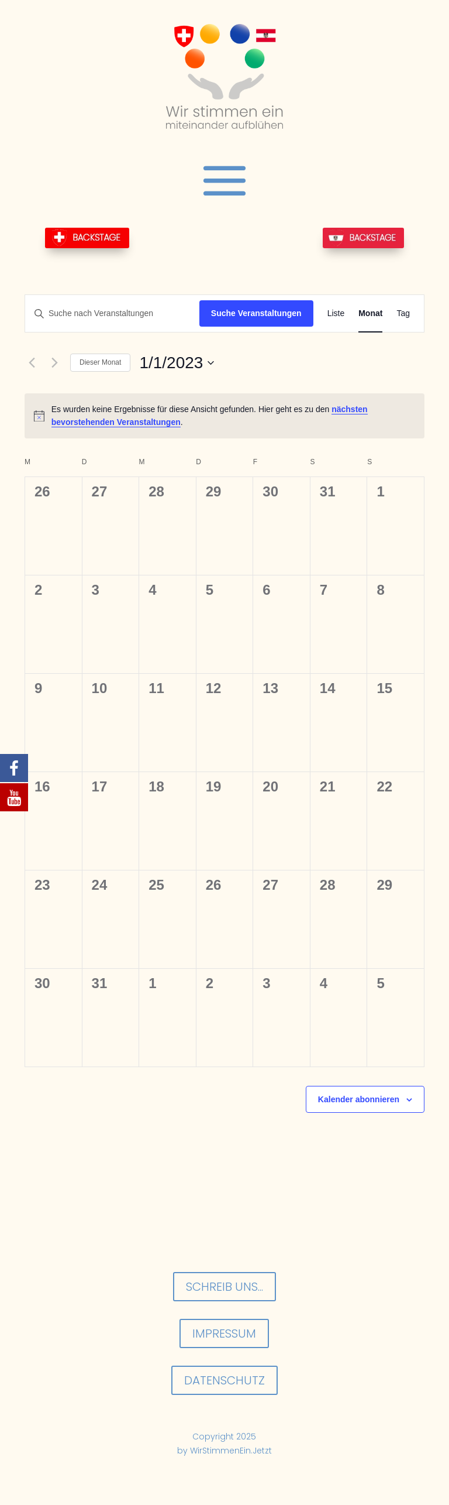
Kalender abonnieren (358, 1099)
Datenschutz (224, 1380)
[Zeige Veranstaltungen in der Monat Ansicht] (370, 313)
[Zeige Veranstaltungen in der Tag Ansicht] (403, 313)
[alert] (224, 415)
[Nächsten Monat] (54, 363)
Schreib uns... (224, 1286)
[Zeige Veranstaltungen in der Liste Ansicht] (336, 313)
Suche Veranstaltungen (256, 313)
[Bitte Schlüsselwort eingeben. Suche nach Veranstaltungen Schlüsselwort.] (112, 313)
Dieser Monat (100, 362)
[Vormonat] (32, 363)
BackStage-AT (363, 238)
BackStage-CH (87, 238)
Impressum (224, 1333)
